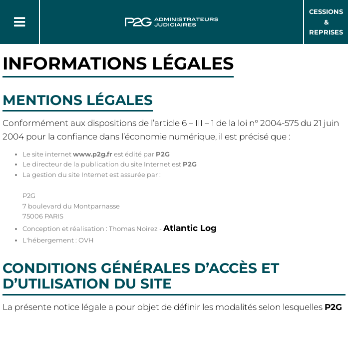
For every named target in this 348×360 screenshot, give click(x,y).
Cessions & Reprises (326, 22)
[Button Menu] (19, 22)
